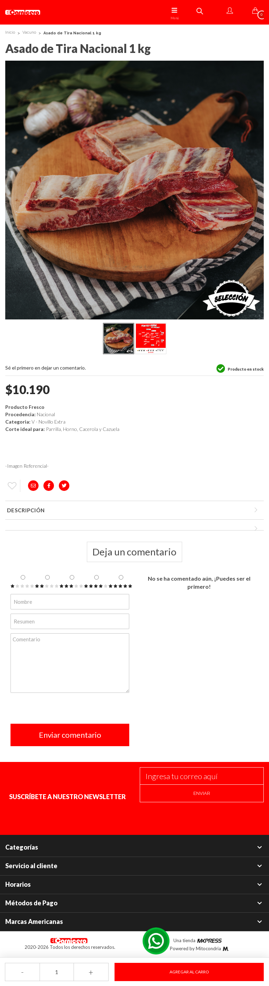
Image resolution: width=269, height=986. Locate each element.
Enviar (201, 793)
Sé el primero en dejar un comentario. (45, 368)
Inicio (10, 32)
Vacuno (29, 32)
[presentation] (64, 710)
